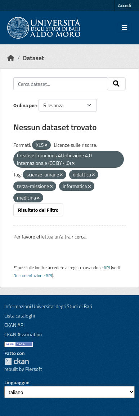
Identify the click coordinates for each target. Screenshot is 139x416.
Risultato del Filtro (38, 210)
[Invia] (116, 83)
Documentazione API (32, 275)
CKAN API (14, 325)
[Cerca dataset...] (60, 83)
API (107, 267)
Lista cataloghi (19, 315)
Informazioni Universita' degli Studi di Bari (48, 306)
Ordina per (24, 105)
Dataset (33, 58)
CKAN (16, 361)
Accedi (124, 5)
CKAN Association (23, 334)
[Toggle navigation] (124, 28)
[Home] (10, 58)
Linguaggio (16, 382)
